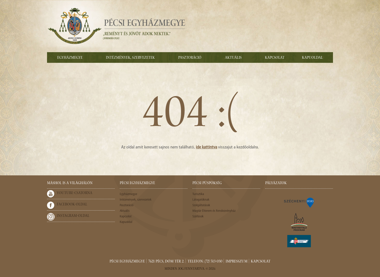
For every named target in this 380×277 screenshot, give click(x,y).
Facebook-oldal (72, 205)
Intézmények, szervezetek (130, 58)
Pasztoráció (189, 58)
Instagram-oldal (73, 216)
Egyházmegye (70, 58)
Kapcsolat (275, 58)
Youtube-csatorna (74, 193)
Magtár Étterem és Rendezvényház (214, 210)
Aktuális (233, 58)
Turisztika (198, 194)
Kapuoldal (312, 58)
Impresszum (236, 262)
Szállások (198, 216)
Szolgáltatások (201, 205)
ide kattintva (206, 147)
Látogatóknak (200, 199)
